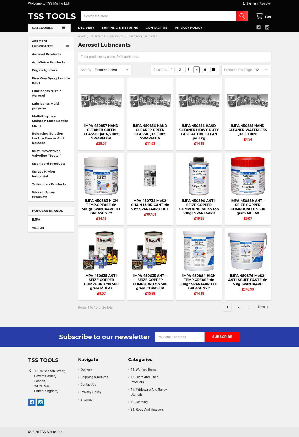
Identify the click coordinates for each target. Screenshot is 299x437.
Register (265, 3)
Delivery (86, 27)
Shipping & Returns (120, 27)
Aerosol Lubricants (42, 43)
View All (38, 228)
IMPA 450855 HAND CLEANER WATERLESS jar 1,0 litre (247, 130)
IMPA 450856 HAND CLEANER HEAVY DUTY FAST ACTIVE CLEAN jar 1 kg (199, 132)
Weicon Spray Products (43, 194)
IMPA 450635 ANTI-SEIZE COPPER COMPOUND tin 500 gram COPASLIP (150, 282)
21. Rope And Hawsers (147, 409)
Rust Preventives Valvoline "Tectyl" (46, 153)
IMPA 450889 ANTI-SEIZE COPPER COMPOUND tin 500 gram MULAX (247, 207)
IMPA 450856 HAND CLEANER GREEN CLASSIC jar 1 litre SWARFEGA (150, 132)
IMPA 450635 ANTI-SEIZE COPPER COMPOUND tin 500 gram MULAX (101, 282)
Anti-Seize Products (48, 62)
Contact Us (156, 27)
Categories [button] (42, 28)
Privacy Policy (188, 27)
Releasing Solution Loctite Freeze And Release (48, 138)
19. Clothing (139, 402)
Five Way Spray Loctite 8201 (51, 80)
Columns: (160, 70)
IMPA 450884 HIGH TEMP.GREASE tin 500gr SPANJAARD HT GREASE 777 (199, 282)
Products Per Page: (238, 70)
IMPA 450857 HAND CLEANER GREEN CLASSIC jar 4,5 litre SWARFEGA (101, 132)
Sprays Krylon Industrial (43, 173)
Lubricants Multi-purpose (46, 106)
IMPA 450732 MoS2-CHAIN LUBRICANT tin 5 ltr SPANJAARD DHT (150, 205)
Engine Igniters (44, 70)
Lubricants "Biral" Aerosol (46, 93)
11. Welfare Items (144, 370)
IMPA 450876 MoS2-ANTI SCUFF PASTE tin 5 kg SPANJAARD (247, 280)
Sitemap (87, 399)
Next (264, 307)
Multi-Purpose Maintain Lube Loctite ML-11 (50, 121)
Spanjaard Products (49, 164)
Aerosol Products (46, 54)
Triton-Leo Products (49, 184)
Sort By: (86, 70)
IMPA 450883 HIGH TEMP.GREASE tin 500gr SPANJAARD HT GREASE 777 (101, 207)
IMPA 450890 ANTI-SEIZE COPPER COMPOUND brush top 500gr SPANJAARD (199, 207)
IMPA (36, 220)
